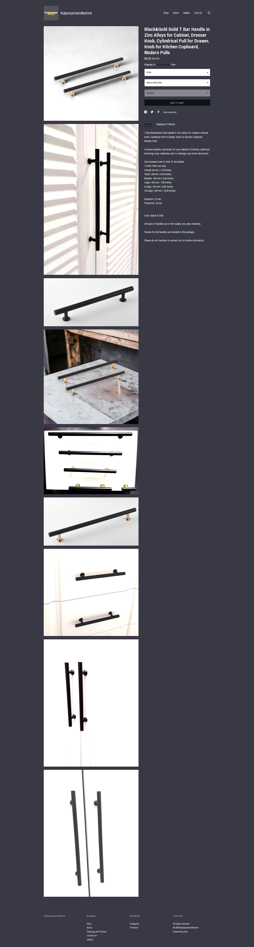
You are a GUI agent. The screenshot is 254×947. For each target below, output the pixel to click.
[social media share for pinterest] (158, 112)
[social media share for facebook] (145, 112)
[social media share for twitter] (152, 112)
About (176, 13)
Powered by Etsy (180, 931)
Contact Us (92, 935)
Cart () (198, 13)
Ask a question (170, 112)
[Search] (209, 13)
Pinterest (134, 927)
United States (163, 64)
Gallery (186, 13)
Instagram (134, 923)
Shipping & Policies (165, 124)
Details (148, 124)
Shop (166, 13)
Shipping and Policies (96, 931)
